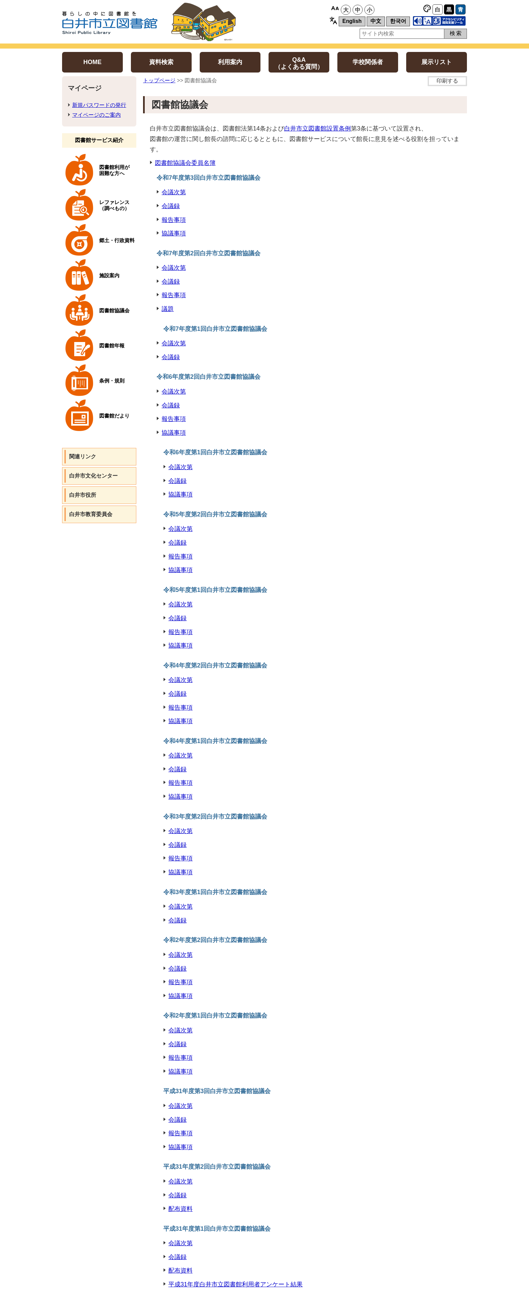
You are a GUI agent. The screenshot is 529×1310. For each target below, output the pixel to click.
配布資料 (180, 1208)
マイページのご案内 (96, 115)
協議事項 (174, 233)
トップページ (159, 80)
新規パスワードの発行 (99, 105)
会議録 (171, 206)
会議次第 (174, 192)
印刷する (447, 81)
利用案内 (230, 62)
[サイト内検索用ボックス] (402, 34)
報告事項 (174, 220)
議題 (168, 309)
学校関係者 (368, 62)
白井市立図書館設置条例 (317, 128)
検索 (456, 33)
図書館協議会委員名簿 (185, 163)
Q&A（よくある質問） (299, 63)
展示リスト (436, 62)
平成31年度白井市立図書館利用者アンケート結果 (235, 1284)
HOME (92, 62)
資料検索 (161, 62)
